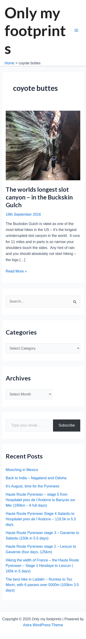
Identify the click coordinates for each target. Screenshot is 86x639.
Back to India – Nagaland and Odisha (36, 478)
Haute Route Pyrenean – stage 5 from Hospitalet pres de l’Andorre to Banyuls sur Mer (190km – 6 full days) (40, 499)
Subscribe (66, 425)
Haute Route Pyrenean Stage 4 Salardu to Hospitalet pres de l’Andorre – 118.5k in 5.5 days (41, 519)
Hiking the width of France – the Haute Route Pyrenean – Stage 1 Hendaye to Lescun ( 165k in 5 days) (42, 565)
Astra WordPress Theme (43, 625)
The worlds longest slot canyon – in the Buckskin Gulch (39, 197)
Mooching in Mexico (22, 470)
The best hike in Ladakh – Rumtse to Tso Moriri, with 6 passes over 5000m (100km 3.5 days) (42, 584)
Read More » (16, 271)
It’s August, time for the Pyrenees (33, 486)
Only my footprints (35, 30)
